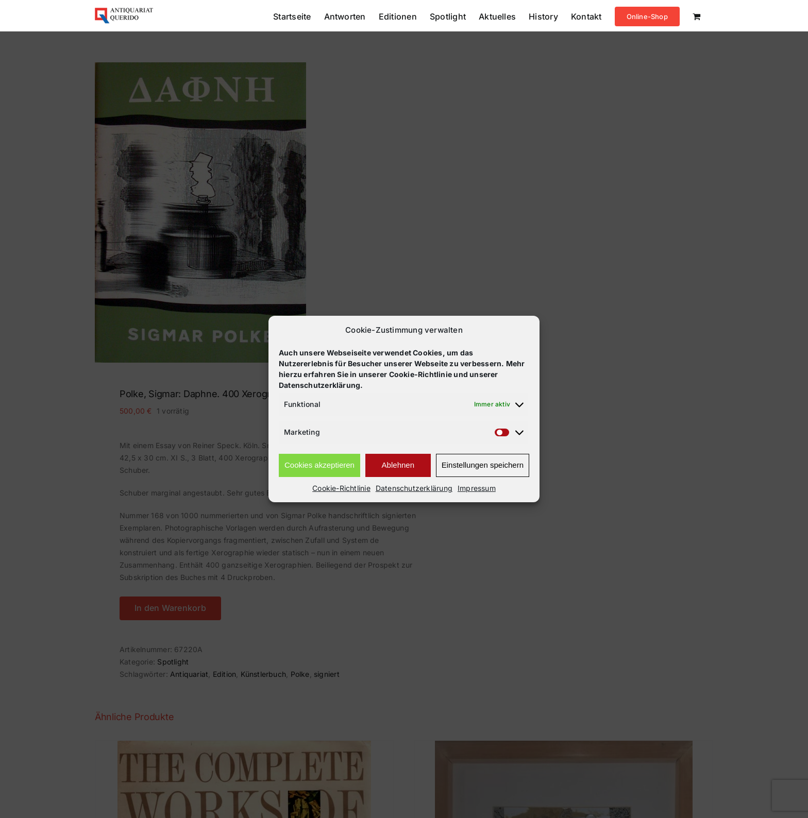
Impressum (477, 488)
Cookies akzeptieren (319, 465)
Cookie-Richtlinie (341, 488)
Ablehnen (398, 465)
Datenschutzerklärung (414, 488)
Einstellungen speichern (483, 465)
